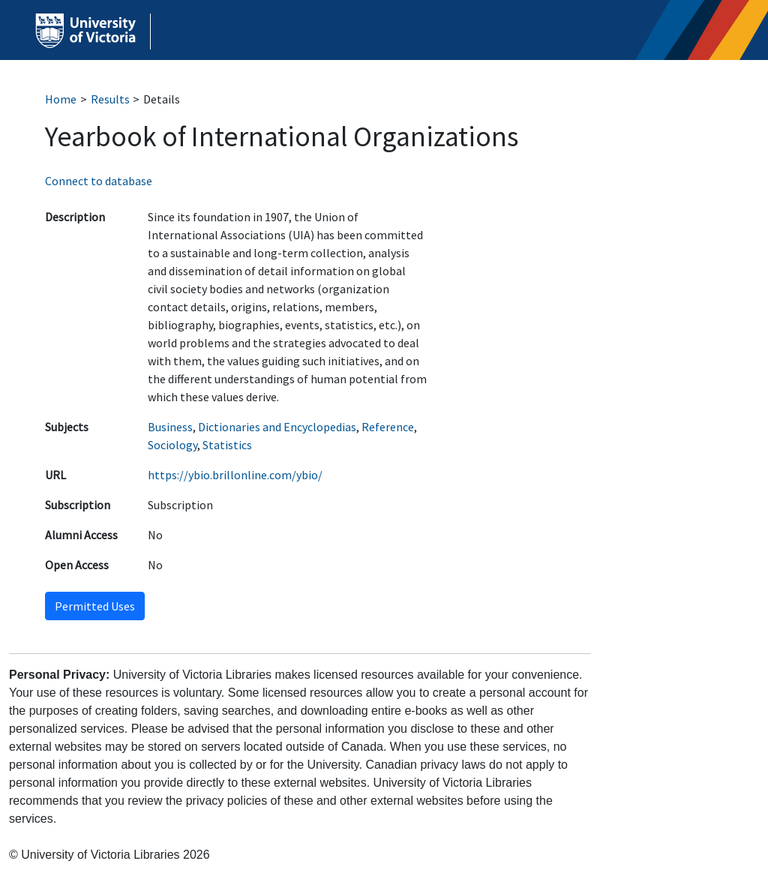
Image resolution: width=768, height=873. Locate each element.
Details (161, 99)
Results (110, 99)
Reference (388, 426)
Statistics (227, 444)
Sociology (172, 444)
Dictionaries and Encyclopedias (277, 426)
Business (170, 426)
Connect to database (98, 180)
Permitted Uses (95, 606)
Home (60, 99)
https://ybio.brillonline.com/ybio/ (235, 474)
